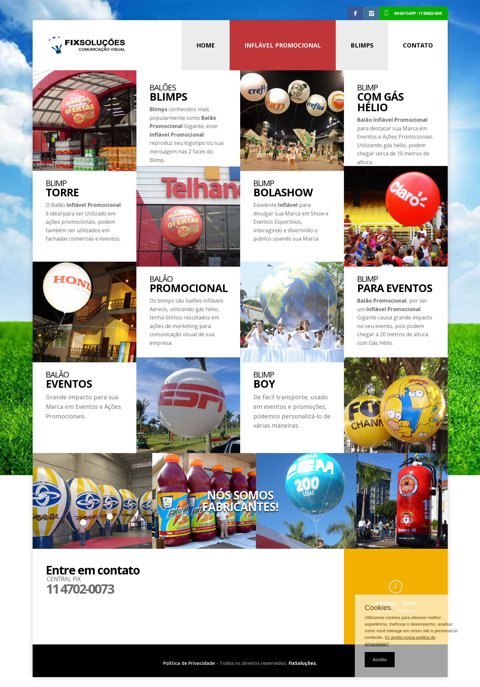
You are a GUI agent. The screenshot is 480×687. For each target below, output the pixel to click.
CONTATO (418, 45)
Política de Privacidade (189, 663)
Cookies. (379, 608)
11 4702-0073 (79, 588)
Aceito (380, 659)
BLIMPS (362, 45)
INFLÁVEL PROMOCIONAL (282, 45)
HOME (205, 45)
